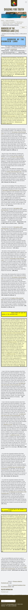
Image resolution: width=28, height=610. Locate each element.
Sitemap (3, 605)
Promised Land (18, 23)
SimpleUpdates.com (11, 604)
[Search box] (8, 601)
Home (2, 20)
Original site (14, 49)
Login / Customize (12, 605)
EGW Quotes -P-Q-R (8, 23)
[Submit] (14, 601)
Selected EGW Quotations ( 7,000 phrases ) (13, 22)
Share (23, 27)
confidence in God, (11, 353)
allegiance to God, (12, 341)
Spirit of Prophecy (10, 20)
